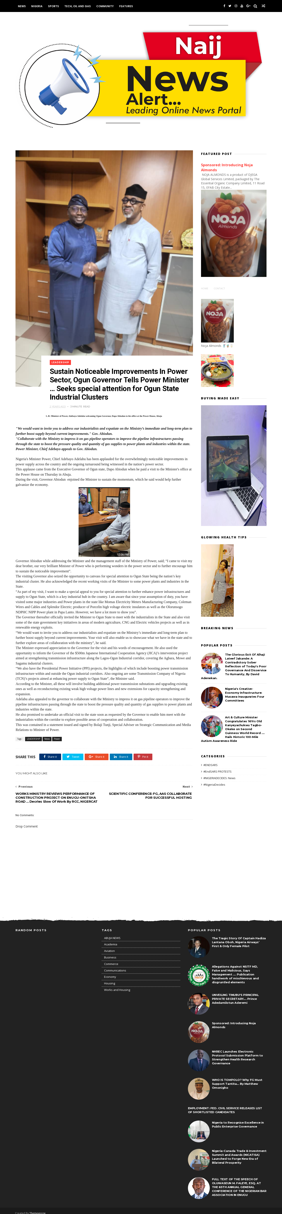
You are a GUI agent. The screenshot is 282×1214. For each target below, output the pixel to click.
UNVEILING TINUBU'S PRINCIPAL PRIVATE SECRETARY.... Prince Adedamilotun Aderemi (235, 994)
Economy (110, 972)
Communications (115, 966)
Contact (219, 288)
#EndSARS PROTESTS (217, 771)
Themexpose (38, 1209)
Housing (109, 979)
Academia (110, 940)
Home (204, 288)
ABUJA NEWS (112, 933)
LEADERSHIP (61, 357)
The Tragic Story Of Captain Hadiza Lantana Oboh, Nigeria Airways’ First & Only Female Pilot (239, 937)
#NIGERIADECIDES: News (219, 778)
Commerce (111, 959)
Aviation (109, 946)
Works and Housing (117, 985)
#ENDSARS (210, 765)
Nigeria (37, 6)
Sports (53, 6)
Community (105, 6)
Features (126, 6)
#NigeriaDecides (214, 784)
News (22, 6)
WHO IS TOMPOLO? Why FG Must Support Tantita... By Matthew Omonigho (237, 1079)
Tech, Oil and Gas (78, 6)
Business (110, 953)
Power (57, 734)
